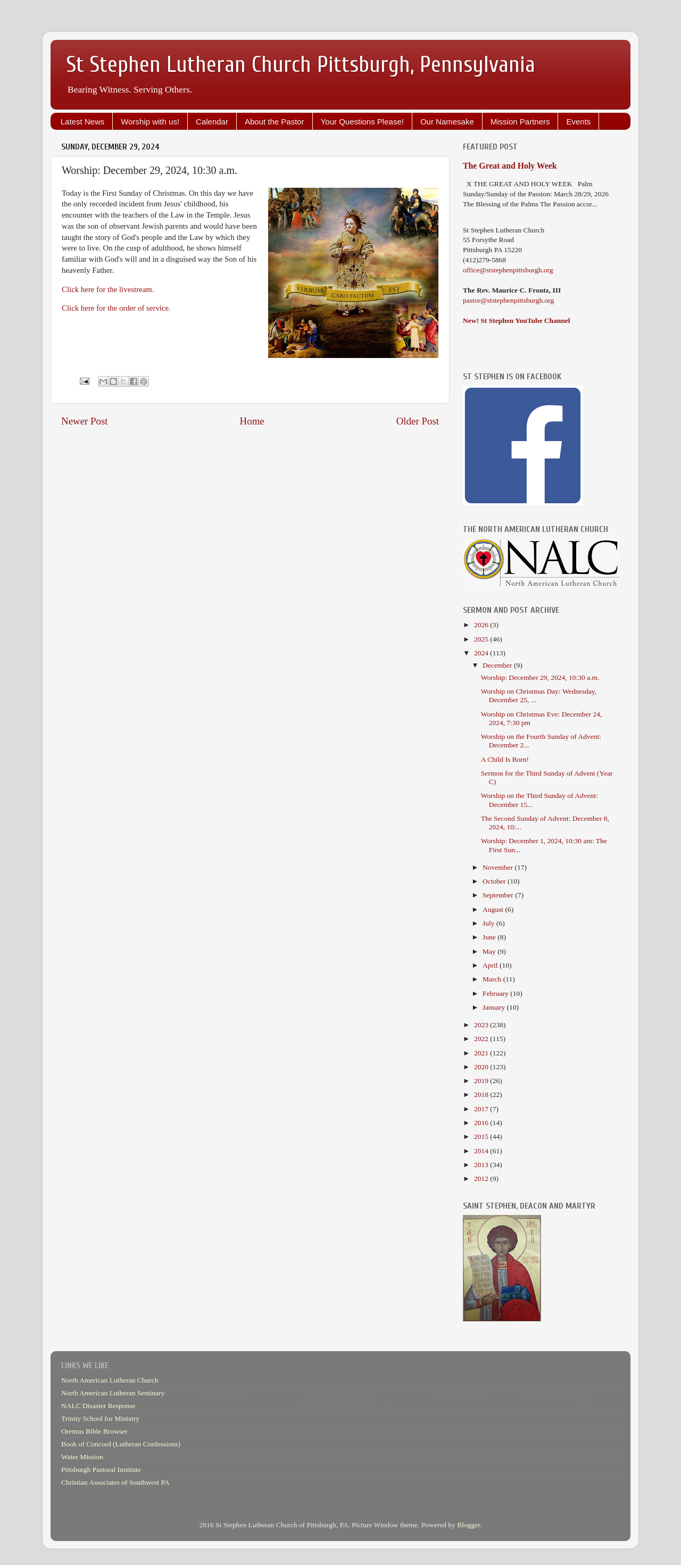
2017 (482, 1109)
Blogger (468, 1525)
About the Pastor (274, 121)
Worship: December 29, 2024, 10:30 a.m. (540, 677)
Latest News (83, 121)
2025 (482, 639)
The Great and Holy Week (510, 165)
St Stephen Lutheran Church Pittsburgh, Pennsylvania (301, 65)
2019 (482, 1081)
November (498, 867)
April (491, 965)
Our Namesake (447, 121)
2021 (482, 1053)
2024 (482, 653)
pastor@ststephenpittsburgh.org (508, 300)
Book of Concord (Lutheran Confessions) (120, 1444)
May (490, 951)
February (496, 993)
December (498, 665)
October (495, 881)
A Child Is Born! (505, 759)
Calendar (212, 121)
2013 (482, 1165)
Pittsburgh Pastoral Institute (101, 1470)
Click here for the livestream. (108, 289)
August (494, 909)
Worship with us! (150, 121)
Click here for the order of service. (116, 308)
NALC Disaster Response (98, 1406)
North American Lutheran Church (110, 1380)
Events (578, 121)
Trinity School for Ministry (100, 1418)
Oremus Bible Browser (94, 1431)
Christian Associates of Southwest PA (115, 1482)
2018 (482, 1094)
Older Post (417, 421)
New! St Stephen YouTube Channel (516, 320)
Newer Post (84, 421)
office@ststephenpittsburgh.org (508, 270)
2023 (482, 1025)
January (494, 1007)
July (489, 923)
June (490, 937)
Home (252, 421)
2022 (482, 1039)
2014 (482, 1151)
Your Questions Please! (362, 121)
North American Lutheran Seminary (113, 1393)
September (499, 895)
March (493, 979)
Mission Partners (520, 121)
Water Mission (82, 1457)
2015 (482, 1137)
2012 (482, 1179)
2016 (482, 1123)
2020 (482, 1067)
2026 (482, 625)
